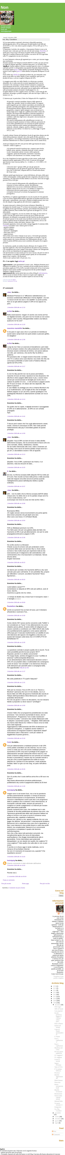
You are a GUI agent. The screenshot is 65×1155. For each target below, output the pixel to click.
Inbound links (58, 1101)
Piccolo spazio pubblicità (58, 1052)
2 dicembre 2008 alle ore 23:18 (16, 738)
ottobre (57, 1116)
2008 (54, 1003)
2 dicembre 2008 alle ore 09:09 (16, 602)
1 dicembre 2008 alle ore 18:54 (16, 520)
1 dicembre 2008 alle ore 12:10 (16, 307)
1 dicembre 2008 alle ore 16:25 (16, 467)
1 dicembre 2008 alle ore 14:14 (16, 399)
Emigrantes (57, 1107)
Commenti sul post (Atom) (17, 888)
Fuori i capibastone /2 (58, 1040)
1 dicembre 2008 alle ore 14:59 (16, 433)
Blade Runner (58, 1080)
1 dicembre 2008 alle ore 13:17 (16, 366)
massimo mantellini (14, 328)
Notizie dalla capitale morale (58, 1097)
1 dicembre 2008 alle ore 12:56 (16, 339)
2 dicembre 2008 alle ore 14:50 (16, 705)
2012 (54, 994)
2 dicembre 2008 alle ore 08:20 (16, 579)
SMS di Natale (58, 1009)
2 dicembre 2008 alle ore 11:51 (16, 682)
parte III (19, 71)
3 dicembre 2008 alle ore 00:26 (16, 769)
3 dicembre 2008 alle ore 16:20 (16, 856)
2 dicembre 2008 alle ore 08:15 (16, 562)
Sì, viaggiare (58, 1057)
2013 (54, 992)
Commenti (56, 1134)
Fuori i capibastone (58, 1045)
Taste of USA (58, 1067)
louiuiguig (11, 790)
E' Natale (57, 1036)
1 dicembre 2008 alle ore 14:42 (16, 416)
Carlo (9, 742)
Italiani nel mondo (57, 1026)
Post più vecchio (45, 883)
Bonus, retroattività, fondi (58, 1086)
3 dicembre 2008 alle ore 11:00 (16, 786)
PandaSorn (11, 606)
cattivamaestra (43, 273)
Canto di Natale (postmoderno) (58, 1032)
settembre (58, 1118)
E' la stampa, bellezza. (58, 1070)
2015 (54, 988)
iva (14, 281)
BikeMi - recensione (58, 1090)
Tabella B (16, 74)
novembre (58, 1113)
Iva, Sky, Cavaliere (10, 39)
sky (16, 281)
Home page (25, 883)
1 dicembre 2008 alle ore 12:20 (16, 324)
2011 (54, 996)
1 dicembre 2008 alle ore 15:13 (16, 454)
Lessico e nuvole (57, 1060)
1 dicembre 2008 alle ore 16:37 (16, 486)
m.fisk (9, 311)
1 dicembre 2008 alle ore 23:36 (16, 537)
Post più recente (6, 883)
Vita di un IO (24, 668)
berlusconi (10, 281)
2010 (54, 998)
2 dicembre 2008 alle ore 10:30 (16, 615)
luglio (57, 1123)
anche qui (21, 261)
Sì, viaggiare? (58, 1055)
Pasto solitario (58, 1023)
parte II (16, 69)
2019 (54, 986)
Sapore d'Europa (57, 1064)
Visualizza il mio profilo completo (58, 977)
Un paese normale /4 (58, 1104)
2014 (54, 990)
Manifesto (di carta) (58, 1048)
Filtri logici (57, 1007)
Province (57, 1073)
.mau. (9, 292)
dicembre (58, 1005)
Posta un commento (9, 880)
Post (54, 1131)
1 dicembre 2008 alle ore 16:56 (16, 503)
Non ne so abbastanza (7, 14)
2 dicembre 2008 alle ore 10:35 (16, 642)
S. (8, 471)
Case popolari (58, 1011)
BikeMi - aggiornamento (58, 1076)
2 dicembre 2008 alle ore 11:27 (16, 671)
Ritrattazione (58, 1094)
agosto (57, 1121)
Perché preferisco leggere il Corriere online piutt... (58, 1017)
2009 (54, 1000)
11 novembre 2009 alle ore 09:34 (16, 876)
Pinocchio (57, 1082)
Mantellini (43, 51)
